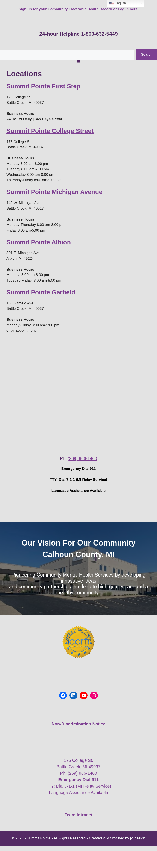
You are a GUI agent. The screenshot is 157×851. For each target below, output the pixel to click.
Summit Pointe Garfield (40, 292)
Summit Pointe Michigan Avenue (54, 192)
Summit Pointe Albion (38, 242)
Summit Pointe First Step (43, 86)
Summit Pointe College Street (50, 130)
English (117, 3)
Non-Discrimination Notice (78, 724)
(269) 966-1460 (82, 458)
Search (146, 54)
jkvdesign (137, 838)
